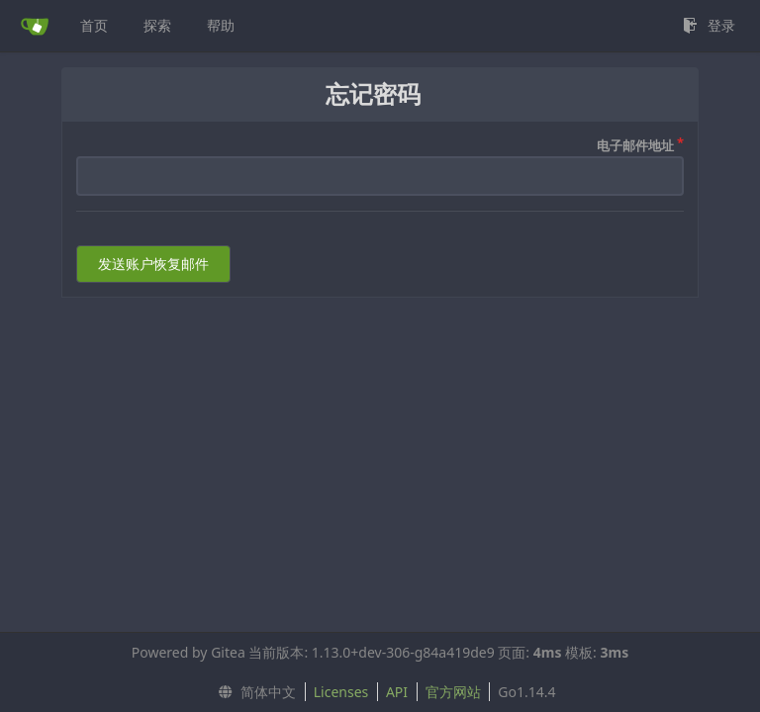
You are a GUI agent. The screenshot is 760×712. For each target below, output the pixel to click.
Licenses (341, 691)
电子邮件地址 (635, 145)
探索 (157, 25)
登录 (709, 25)
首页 (94, 25)
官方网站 (453, 691)
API (397, 691)
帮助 (221, 25)
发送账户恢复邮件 (153, 263)
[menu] (252, 692)
